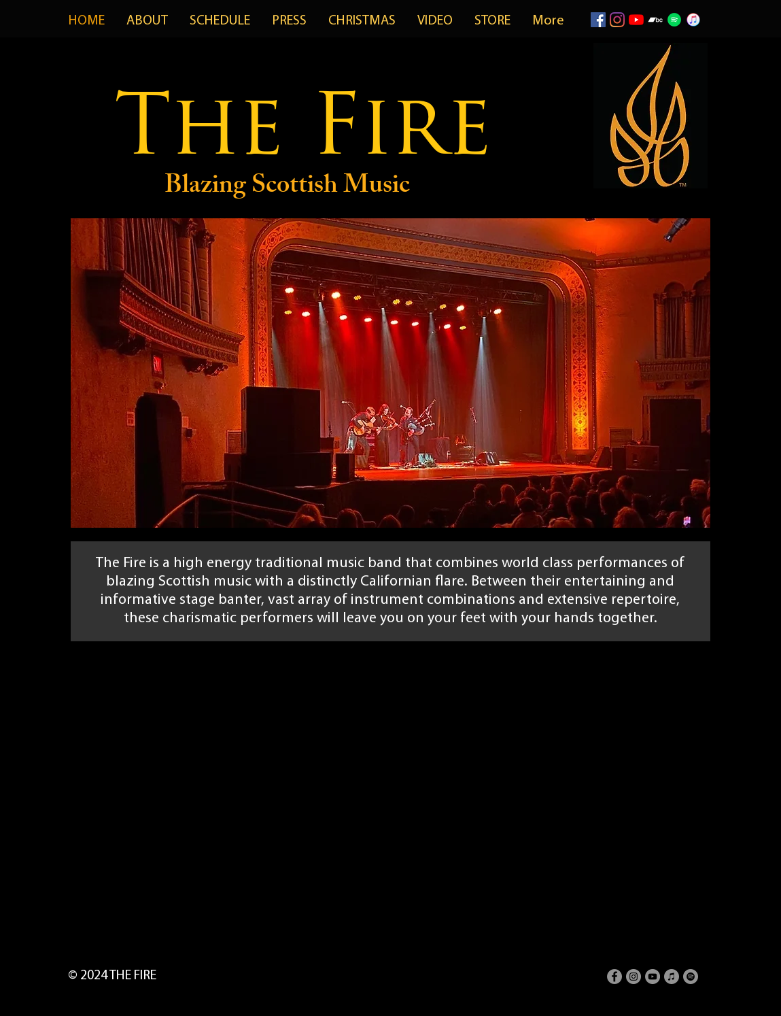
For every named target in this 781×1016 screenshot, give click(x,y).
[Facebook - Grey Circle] (614, 976)
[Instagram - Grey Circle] (633, 976)
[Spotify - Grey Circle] (690, 976)
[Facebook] (598, 19)
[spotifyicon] (674, 19)
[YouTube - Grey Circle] (652, 976)
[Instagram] (617, 19)
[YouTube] (636, 19)
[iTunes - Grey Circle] (671, 976)
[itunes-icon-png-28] (693, 19)
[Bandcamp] (655, 19)
